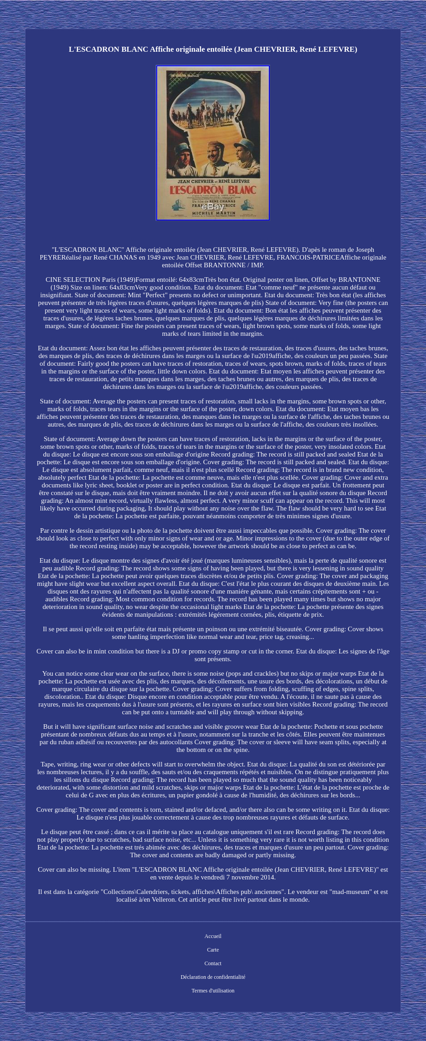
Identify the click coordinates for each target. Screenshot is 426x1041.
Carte (213, 950)
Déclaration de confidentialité (213, 977)
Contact (212, 963)
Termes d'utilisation (213, 990)
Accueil (212, 936)
